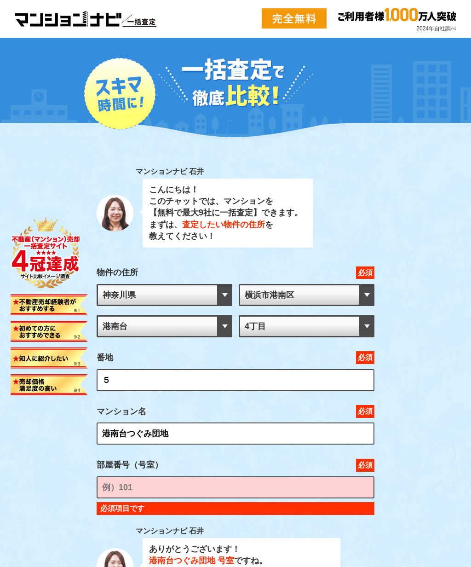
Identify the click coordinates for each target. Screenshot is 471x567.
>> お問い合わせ (24, 465)
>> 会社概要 (20, 457)
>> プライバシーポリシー (33, 473)
